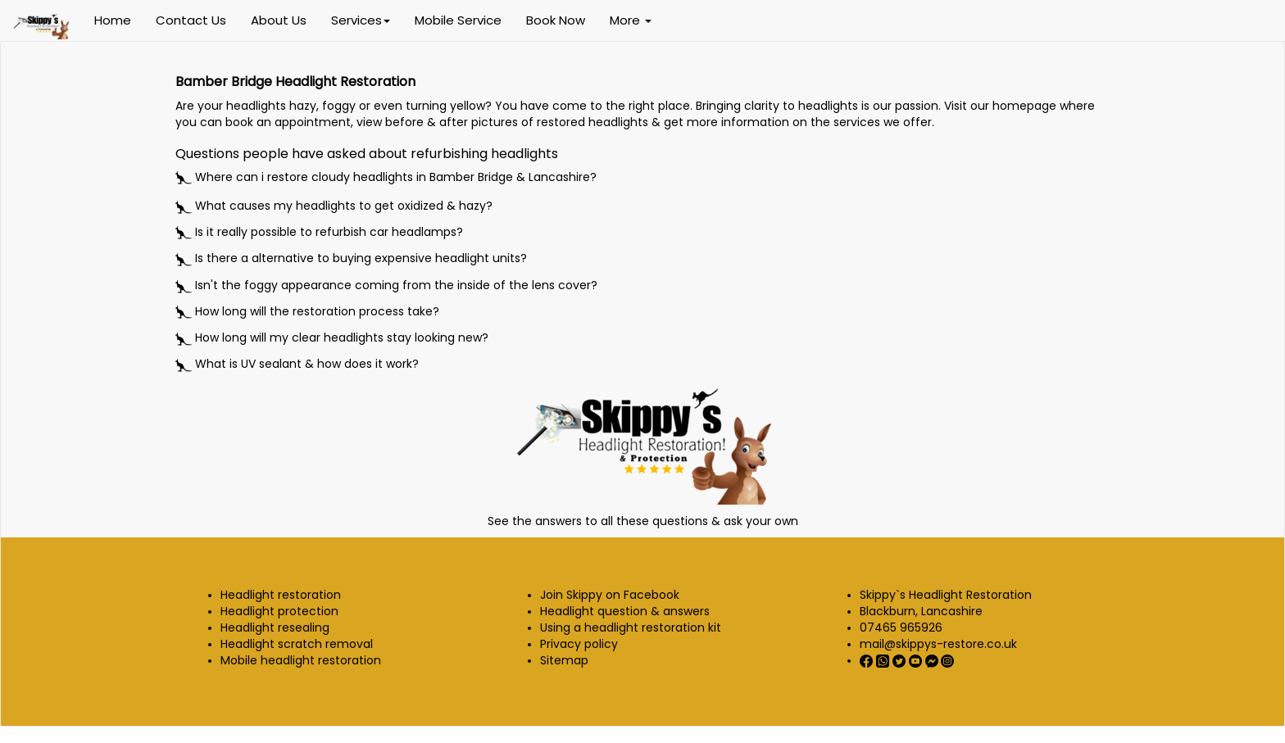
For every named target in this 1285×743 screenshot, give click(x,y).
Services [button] (360, 20)
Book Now (555, 20)
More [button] (631, 20)
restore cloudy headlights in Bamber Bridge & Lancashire (428, 177)
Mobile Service (458, 20)
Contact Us (191, 20)
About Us (278, 20)
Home (112, 20)
